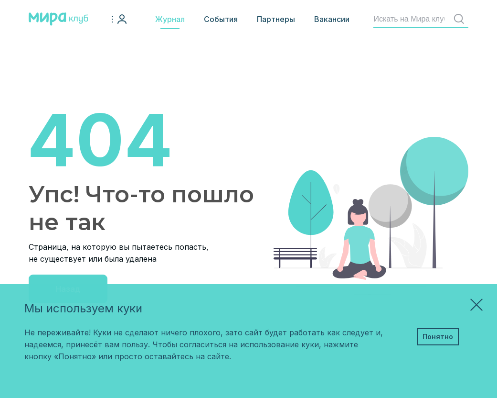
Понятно (438, 336)
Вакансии (331, 19)
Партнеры (276, 19)
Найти (461, 19)
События (221, 19)
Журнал (170, 19)
